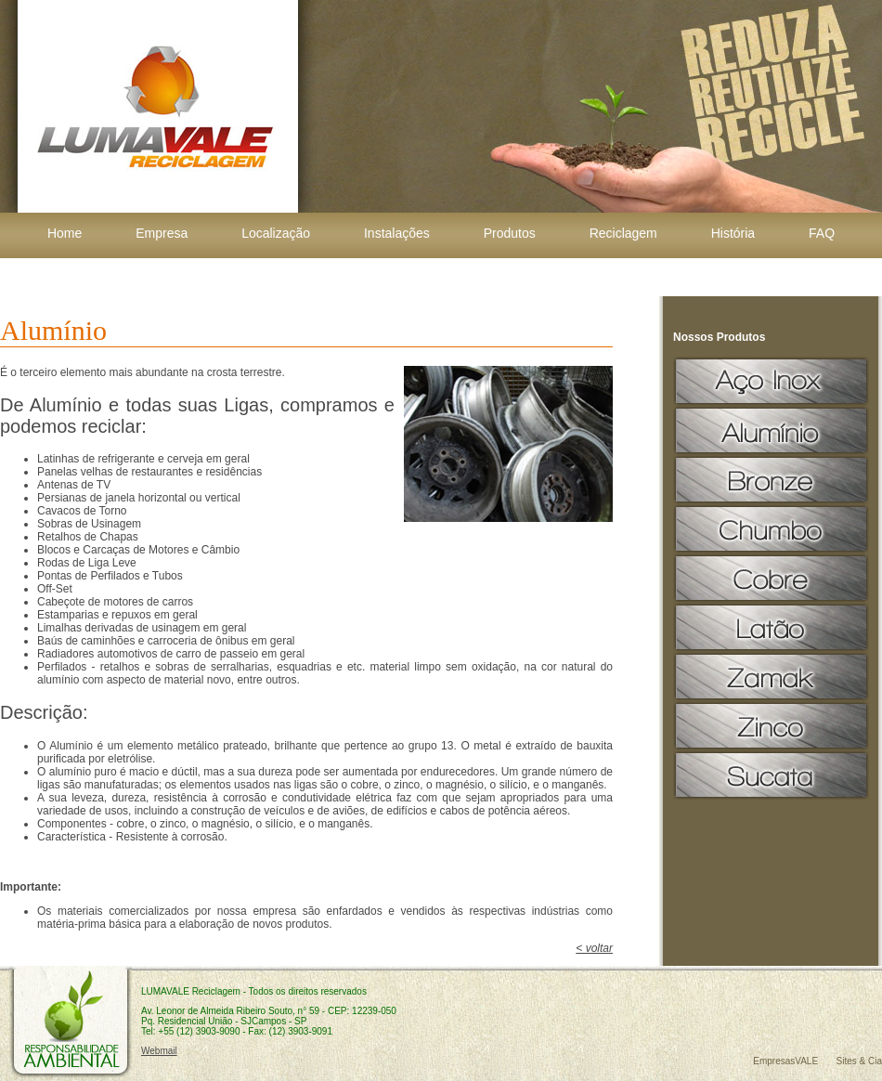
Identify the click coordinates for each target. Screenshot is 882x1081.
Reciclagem (623, 233)
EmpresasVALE (785, 1061)
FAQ (822, 233)
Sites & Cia (859, 1061)
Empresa (162, 233)
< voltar (594, 948)
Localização (275, 233)
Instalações (397, 233)
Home (64, 233)
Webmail (159, 1051)
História (733, 233)
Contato (440, 274)
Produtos (510, 233)
